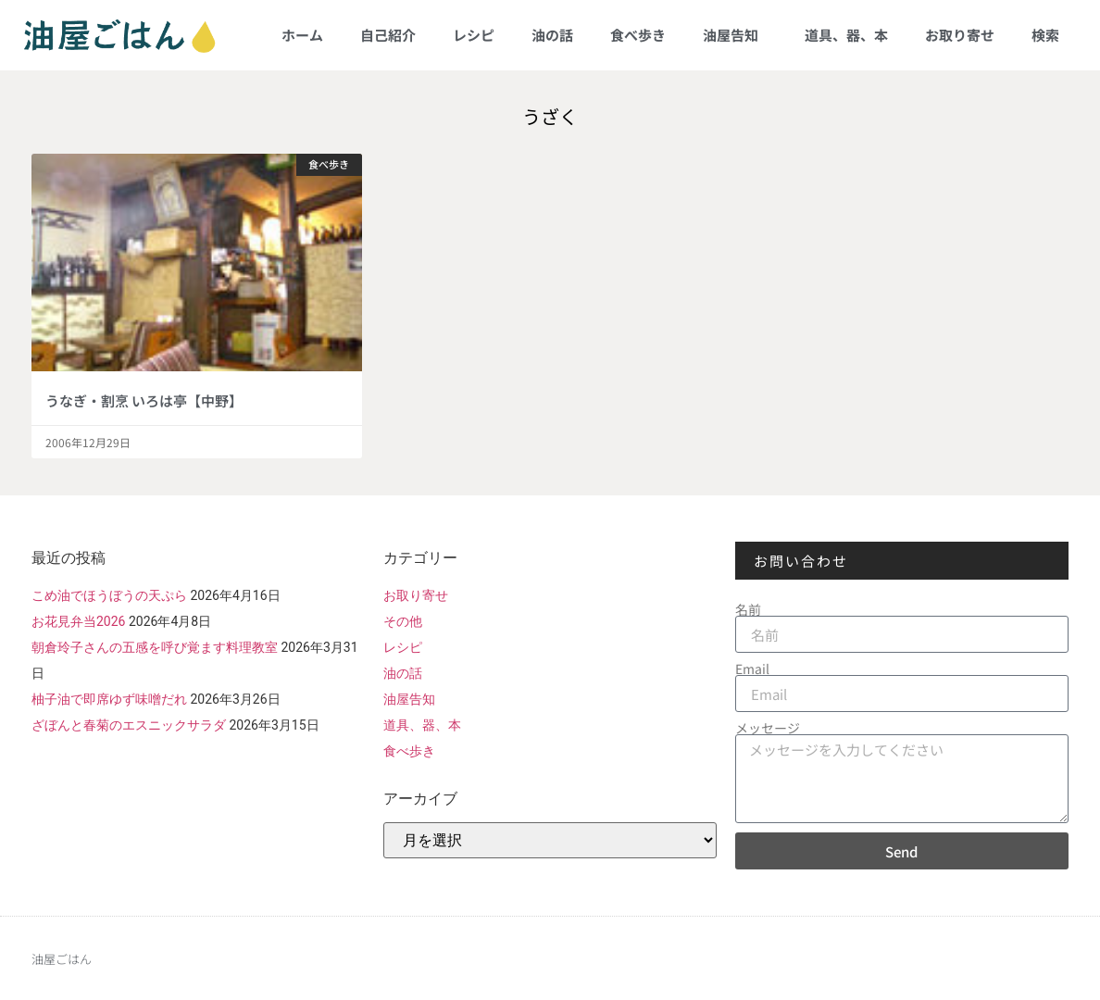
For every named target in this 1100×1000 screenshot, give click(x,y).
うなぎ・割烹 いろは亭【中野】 (144, 400)
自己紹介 (388, 34)
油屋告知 (735, 34)
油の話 (552, 34)
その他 (402, 621)
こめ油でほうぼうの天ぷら (109, 595)
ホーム (302, 34)
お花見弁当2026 (78, 621)
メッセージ (767, 727)
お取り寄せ (959, 34)
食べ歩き (638, 34)
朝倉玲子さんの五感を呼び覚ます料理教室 (154, 647)
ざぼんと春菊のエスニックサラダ (128, 725)
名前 (748, 609)
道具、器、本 (846, 34)
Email (752, 668)
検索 (1045, 34)
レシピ (473, 34)
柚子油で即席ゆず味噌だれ (109, 699)
